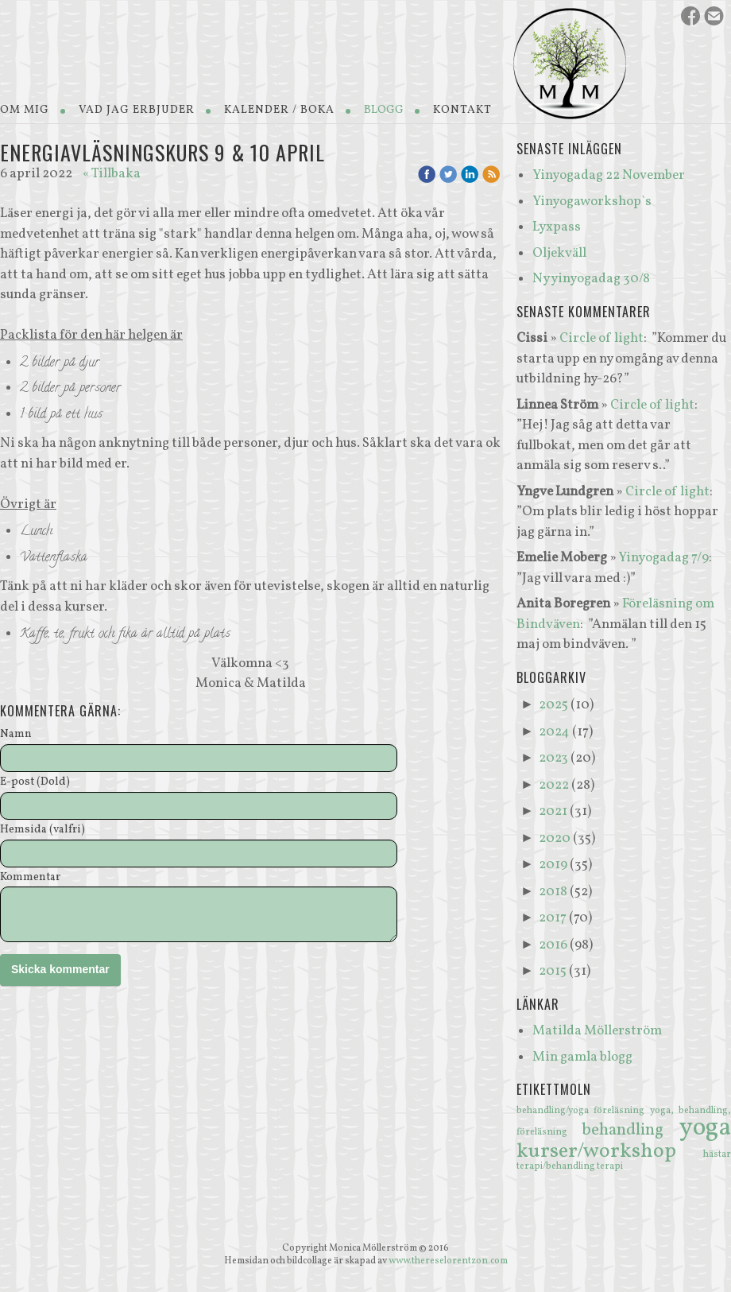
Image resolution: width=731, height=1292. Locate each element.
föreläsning (621, 1110)
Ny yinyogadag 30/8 (591, 279)
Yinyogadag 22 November (608, 175)
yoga (705, 1128)
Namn (16, 735)
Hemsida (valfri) (42, 830)
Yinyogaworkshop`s (592, 201)
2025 (553, 705)
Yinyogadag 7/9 (663, 558)
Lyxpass (556, 227)
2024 (554, 732)
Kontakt (462, 110)
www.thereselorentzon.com (448, 1261)
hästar (717, 1154)
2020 (554, 838)
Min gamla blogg (582, 1057)
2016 (553, 945)
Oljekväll (559, 253)
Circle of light (601, 338)
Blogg (384, 110)
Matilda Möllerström (597, 1031)
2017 (553, 918)
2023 (553, 758)
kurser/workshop (609, 1151)
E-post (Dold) (35, 783)
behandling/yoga (555, 1110)
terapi (610, 1166)
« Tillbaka (112, 174)
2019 (553, 865)
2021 (553, 811)
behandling (630, 1130)
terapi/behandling (556, 1166)
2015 (553, 971)
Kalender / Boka (279, 110)
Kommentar (30, 878)
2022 (554, 785)
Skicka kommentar (60, 969)
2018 (553, 892)
